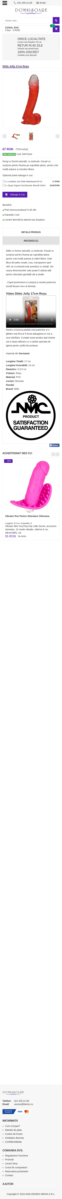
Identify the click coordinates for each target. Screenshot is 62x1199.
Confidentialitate (13, 1142)
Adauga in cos (17, 194)
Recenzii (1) (31, 240)
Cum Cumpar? (12, 1126)
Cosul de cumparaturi (16, 1167)
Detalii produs (31, 232)
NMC (16, 389)
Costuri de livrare (14, 1134)
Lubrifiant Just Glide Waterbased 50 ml (25, 181)
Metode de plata (13, 1130)
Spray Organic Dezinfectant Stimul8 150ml (26, 185)
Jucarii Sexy (11, 1163)
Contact (9, 1175)
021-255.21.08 (23, 2)
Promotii (9, 1159)
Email (40, 2)
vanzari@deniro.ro (23, 1104)
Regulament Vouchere (16, 1155)
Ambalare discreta (14, 1138)
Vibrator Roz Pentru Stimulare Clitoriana (27, 516)
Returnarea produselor (16, 1171)
